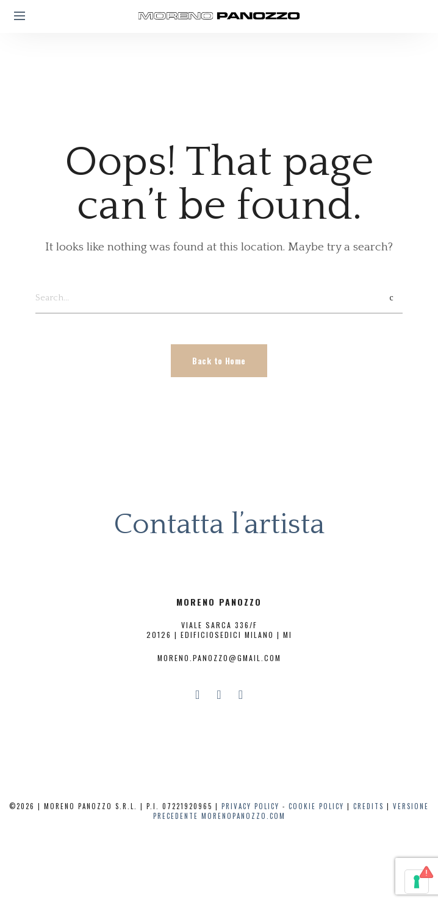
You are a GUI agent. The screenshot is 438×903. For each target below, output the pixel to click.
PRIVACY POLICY (250, 806)
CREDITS (368, 806)
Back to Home (218, 360)
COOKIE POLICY (316, 806)
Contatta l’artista (219, 524)
